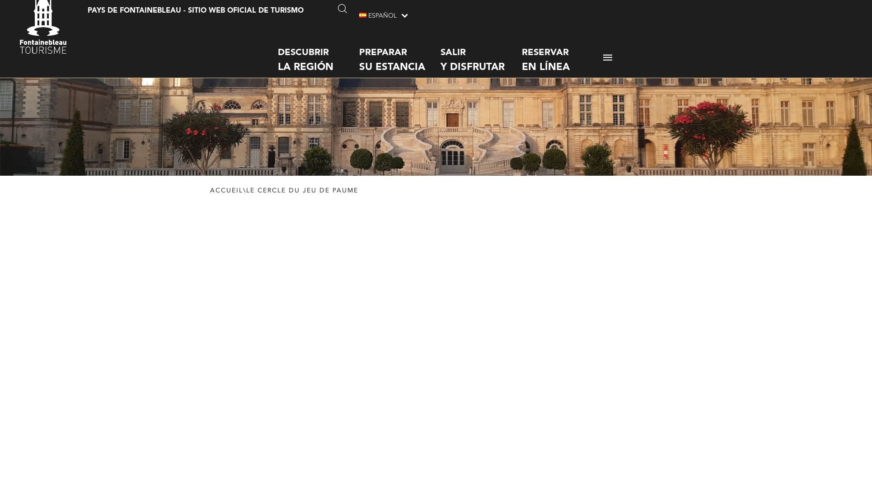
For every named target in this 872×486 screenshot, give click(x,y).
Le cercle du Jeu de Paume (302, 199)
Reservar (562, 52)
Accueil (226, 199)
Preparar (400, 52)
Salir (481, 52)
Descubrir (318, 52)
